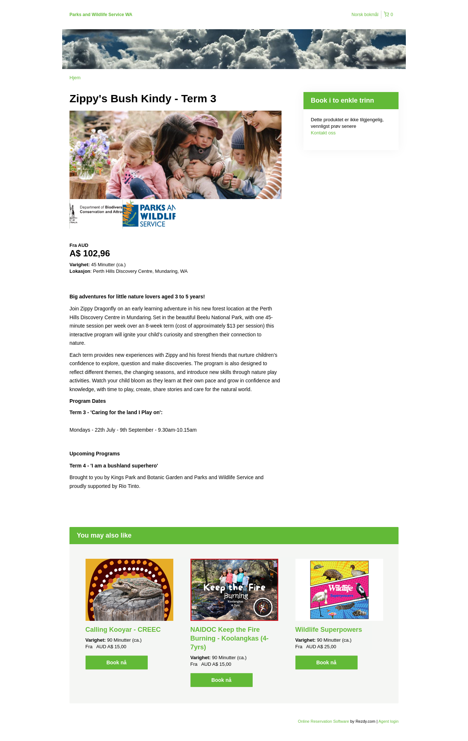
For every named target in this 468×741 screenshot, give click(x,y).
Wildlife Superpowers (328, 629)
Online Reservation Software (323, 721)
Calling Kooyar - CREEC (123, 629)
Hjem (74, 77)
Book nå (116, 662)
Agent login (388, 721)
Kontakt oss (323, 132)
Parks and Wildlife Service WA (100, 14)
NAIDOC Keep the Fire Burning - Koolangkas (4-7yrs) (229, 638)
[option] (95, 214)
